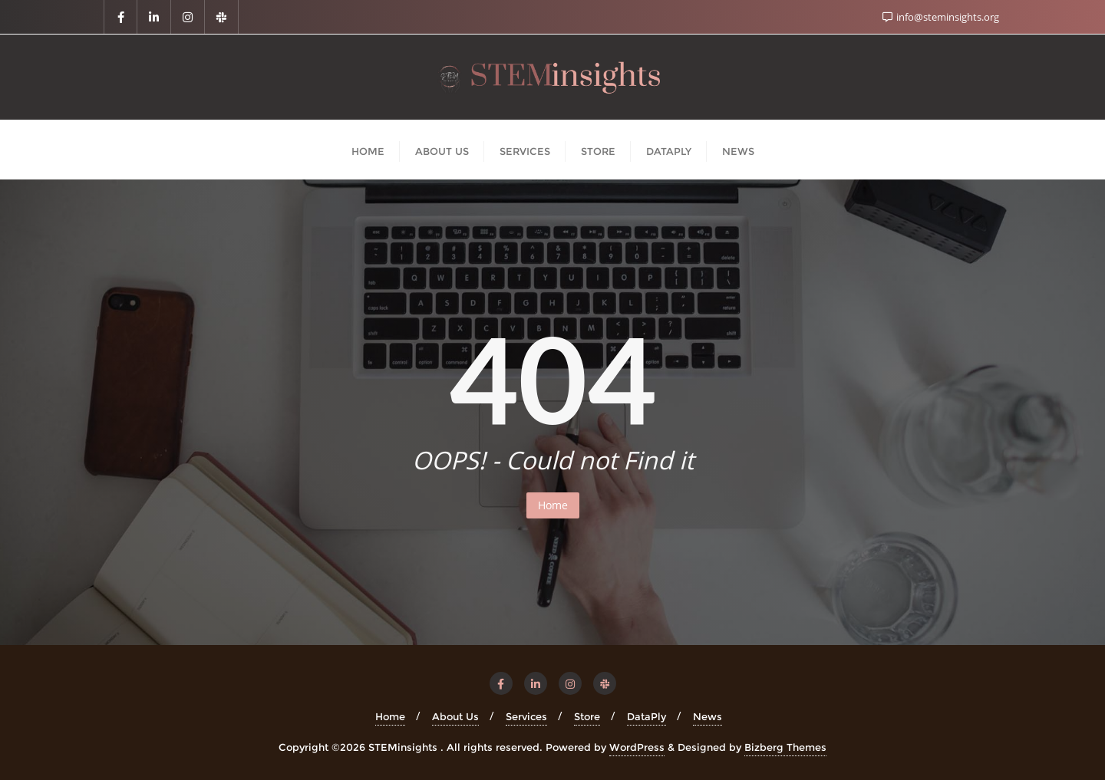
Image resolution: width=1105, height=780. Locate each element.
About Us (455, 716)
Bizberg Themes (785, 747)
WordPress (637, 747)
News (707, 716)
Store (587, 716)
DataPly (646, 716)
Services (526, 716)
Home (553, 505)
